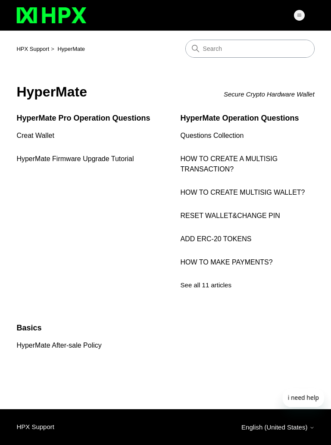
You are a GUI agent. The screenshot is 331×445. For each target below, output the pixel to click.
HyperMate (71, 49)
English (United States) (278, 427)
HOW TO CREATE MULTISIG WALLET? (243, 192)
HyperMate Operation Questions (240, 118)
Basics (28, 328)
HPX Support (32, 49)
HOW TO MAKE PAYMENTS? (227, 262)
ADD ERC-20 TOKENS (216, 239)
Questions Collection (212, 135)
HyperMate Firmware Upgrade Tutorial (75, 158)
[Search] (250, 48)
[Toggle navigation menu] (299, 15)
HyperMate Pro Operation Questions (83, 118)
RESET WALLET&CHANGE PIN (230, 215)
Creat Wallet (35, 135)
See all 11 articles (206, 285)
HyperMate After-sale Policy (58, 345)
